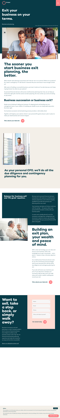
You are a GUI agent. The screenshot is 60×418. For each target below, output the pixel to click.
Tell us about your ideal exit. (12, 120)
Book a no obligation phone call (10, 343)
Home (36, 25)
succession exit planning (53, 25)
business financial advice (43, 25)
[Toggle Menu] (58, 3)
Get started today (37, 321)
